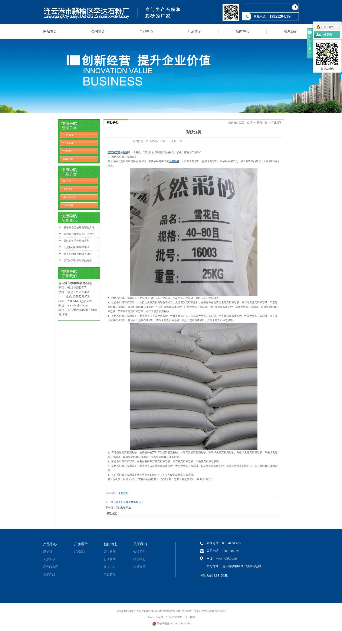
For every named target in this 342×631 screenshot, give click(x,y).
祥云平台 (166, 617)
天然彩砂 (68, 189)
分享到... (329, 34)
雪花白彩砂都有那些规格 (78, 260)
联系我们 (290, 31)
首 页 (250, 122)
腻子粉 (67, 181)
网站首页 (50, 31)
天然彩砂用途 (123, 507)
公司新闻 (68, 134)
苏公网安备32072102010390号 (173, 623)
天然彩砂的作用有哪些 (76, 240)
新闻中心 (242, 31)
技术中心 (68, 151)
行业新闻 (68, 143)
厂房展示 (194, 31)
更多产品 (49, 574)
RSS (216, 575)
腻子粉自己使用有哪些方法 (79, 227)
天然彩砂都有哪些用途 (76, 247)
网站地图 (206, 575)
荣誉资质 (139, 566)
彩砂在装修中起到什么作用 (79, 234)
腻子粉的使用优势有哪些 (78, 253)
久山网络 (190, 617)
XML (224, 575)
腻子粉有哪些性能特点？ (130, 502)
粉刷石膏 (68, 205)
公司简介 (98, 31)
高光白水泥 (69, 197)
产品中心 (146, 31)
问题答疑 (68, 159)
